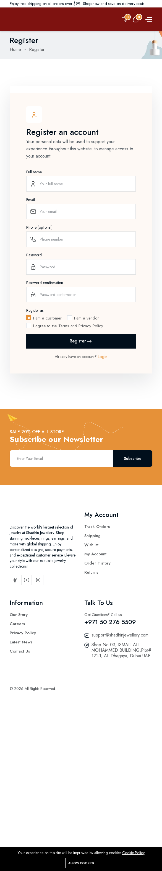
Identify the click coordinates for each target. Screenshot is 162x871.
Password (34, 391)
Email (30, 335)
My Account (95, 690)
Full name (34, 308)
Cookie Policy (133, 852)
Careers (17, 766)
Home (15, 49)
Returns (91, 708)
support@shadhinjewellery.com (120, 777)
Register (81, 476)
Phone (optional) (39, 363)
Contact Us (20, 793)
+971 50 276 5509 (110, 764)
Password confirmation (44, 418)
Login (102, 492)
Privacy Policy (23, 775)
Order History (97, 699)
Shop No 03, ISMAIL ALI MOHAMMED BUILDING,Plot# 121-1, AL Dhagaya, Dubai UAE (121, 792)
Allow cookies (81, 863)
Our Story (19, 757)
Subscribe (132, 594)
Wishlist (91, 680)
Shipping (92, 671)
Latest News (21, 784)
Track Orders (97, 662)
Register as (34, 446)
